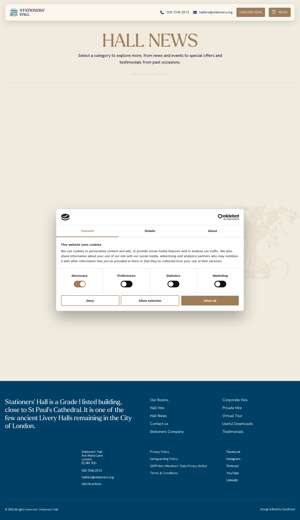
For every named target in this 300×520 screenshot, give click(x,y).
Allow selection (150, 300)
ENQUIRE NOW (250, 12)
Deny (90, 300)
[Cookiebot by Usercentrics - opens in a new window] (221, 217)
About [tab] (212, 231)
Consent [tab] (87, 231)
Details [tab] (150, 231)
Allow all (210, 300)
